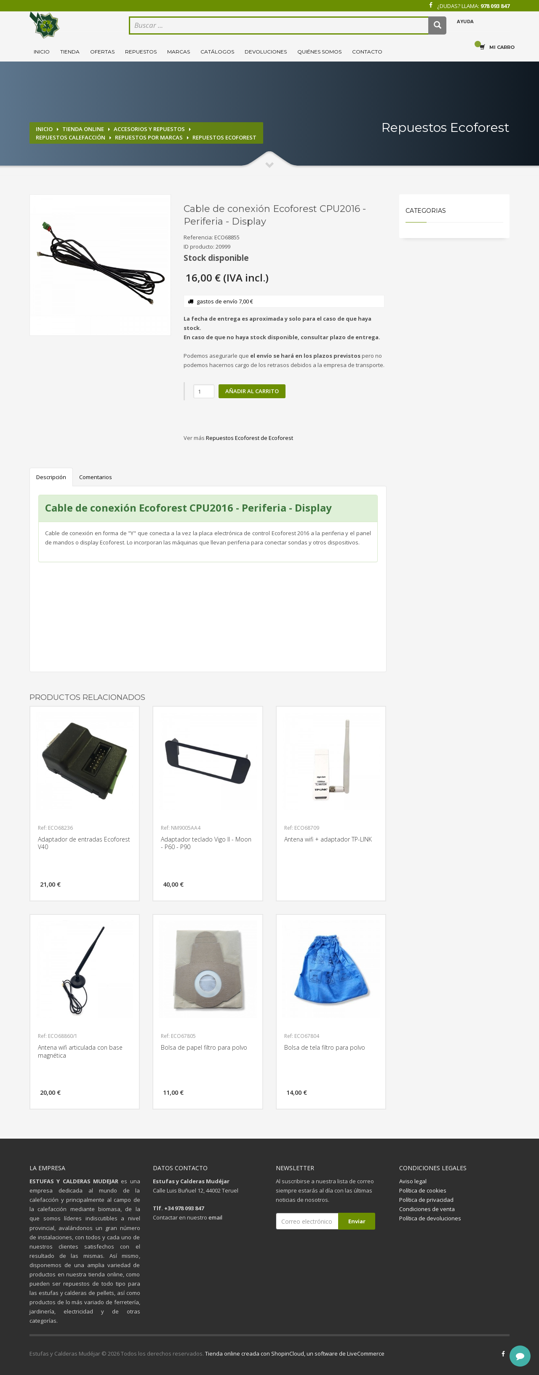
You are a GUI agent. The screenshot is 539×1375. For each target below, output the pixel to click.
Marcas (178, 51)
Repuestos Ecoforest (224, 137)
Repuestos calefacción (70, 137)
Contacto (367, 51)
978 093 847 (495, 6)
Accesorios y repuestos (149, 129)
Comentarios (95, 477)
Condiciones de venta (427, 1209)
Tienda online (83, 129)
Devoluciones (266, 51)
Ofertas (102, 51)
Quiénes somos (319, 51)
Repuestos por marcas (149, 137)
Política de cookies (422, 1190)
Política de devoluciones (430, 1218)
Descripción (51, 477)
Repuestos (141, 51)
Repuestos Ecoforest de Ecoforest (249, 438)
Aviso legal (413, 1181)
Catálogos (217, 51)
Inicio (42, 51)
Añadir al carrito (252, 391)
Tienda (70, 51)
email (215, 1217)
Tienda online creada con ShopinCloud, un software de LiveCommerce (294, 1353)
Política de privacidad (426, 1199)
